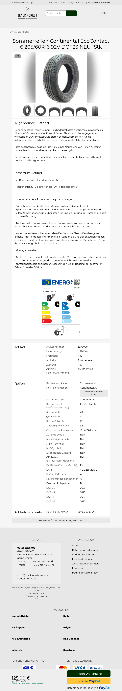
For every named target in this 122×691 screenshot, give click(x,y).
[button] (57, 2)
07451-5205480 (102, 2)
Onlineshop (15, 32)
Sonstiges (69, 650)
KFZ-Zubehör (71, 638)
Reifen (26, 32)
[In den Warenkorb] (88, 673)
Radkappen (18, 627)
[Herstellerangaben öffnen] (94, 393)
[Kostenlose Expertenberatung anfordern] (61, 520)
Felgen (67, 627)
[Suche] (71, 13)
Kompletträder (20, 616)
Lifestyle (17, 650)
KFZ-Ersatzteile (21, 638)
